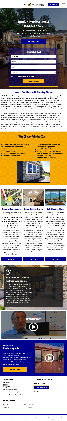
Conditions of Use (31, 417)
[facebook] (35, 391)
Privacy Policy (8, 417)
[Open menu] (63, 4)
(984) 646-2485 (39, 383)
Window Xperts (46, 379)
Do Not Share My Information (19, 417)
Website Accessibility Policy (56, 417)
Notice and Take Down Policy (42, 417)
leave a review (19, 300)
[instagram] (38, 391)
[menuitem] (17, 391)
